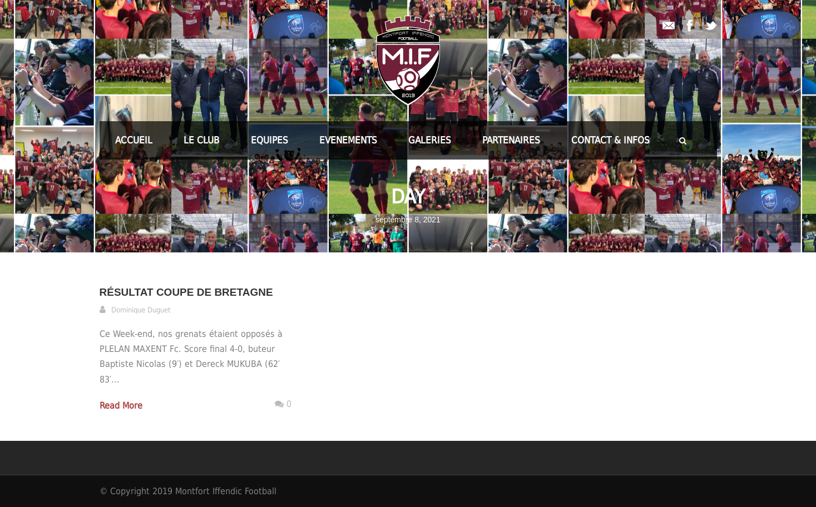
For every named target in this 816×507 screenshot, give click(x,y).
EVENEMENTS (348, 140)
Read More (121, 405)
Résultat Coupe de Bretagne (186, 292)
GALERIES (429, 140)
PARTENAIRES (511, 140)
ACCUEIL (133, 140)
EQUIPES (269, 140)
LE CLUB (202, 140)
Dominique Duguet (141, 310)
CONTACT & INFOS (610, 140)
